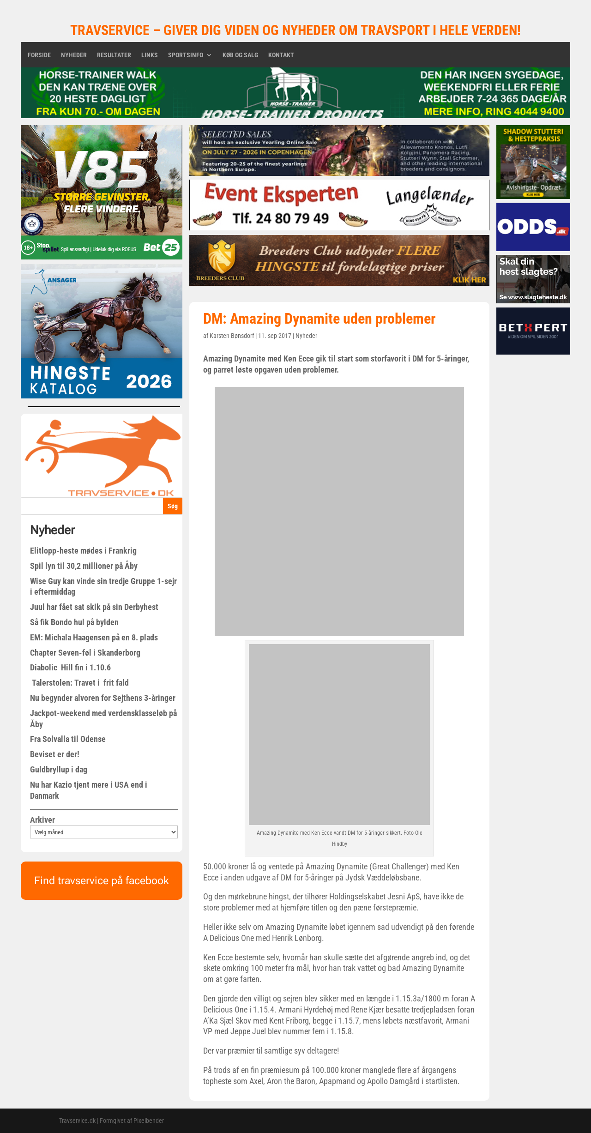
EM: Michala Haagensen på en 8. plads (94, 637)
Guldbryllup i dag (58, 769)
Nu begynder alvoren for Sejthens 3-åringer (102, 698)
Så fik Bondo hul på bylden (74, 622)
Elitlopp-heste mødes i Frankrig (83, 550)
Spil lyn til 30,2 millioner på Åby (84, 566)
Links (149, 55)
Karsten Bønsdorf (232, 335)
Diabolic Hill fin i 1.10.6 (70, 667)
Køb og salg (240, 55)
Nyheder (74, 55)
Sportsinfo (185, 55)
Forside (39, 55)
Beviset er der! (54, 754)
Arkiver (42, 820)
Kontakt (281, 55)
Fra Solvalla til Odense (68, 739)
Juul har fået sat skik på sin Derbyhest (94, 607)
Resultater (114, 55)
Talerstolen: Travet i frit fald (79, 682)
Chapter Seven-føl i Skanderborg (85, 652)
